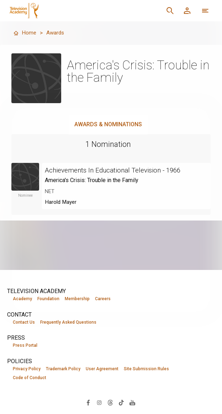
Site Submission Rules (146, 369)
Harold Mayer (61, 201)
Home (25, 33)
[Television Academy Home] (66, 10)
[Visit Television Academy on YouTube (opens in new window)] (132, 403)
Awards (56, 33)
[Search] (170, 10)
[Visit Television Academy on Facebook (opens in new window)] (88, 403)
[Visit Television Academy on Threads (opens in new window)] (110, 403)
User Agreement (102, 369)
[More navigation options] (205, 10)
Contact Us (24, 322)
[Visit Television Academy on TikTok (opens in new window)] (121, 403)
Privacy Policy (27, 369)
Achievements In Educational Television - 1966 (117, 170)
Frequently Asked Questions (68, 322)
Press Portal (25, 345)
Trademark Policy (63, 369)
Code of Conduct (29, 378)
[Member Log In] (187, 10)
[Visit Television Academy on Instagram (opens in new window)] (99, 403)
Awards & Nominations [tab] (108, 124)
